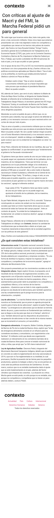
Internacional (41, 401)
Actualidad (12, 401)
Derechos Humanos (17, 405)
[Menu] (49, 6)
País (21, 401)
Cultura (29, 401)
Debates (31, 405)
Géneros (41, 405)
